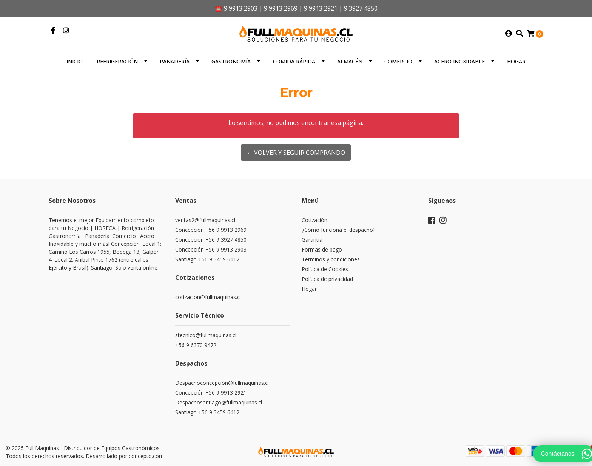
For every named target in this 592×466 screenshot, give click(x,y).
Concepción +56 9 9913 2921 (211, 392)
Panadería (175, 61)
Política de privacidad (327, 278)
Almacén (349, 61)
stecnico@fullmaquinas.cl (205, 335)
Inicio (74, 61)
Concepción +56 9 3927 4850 (211, 239)
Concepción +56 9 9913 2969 (211, 229)
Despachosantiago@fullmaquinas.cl (218, 402)
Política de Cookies (325, 269)
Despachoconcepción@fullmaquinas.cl (222, 382)
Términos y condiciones (331, 259)
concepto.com (146, 456)
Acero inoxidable (459, 61)
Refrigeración (117, 61)
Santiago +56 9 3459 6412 (207, 259)
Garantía (312, 239)
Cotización (314, 220)
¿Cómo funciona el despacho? (338, 229)
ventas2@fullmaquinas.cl (205, 220)
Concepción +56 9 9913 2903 (211, 249)
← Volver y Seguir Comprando (296, 152)
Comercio (398, 61)
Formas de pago (322, 249)
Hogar (516, 61)
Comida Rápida (294, 61)
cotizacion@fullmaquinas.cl (208, 297)
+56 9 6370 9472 (195, 345)
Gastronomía (231, 61)
